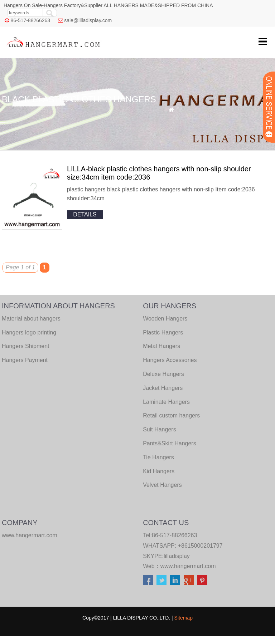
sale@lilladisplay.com (88, 20)
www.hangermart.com (188, 566)
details (85, 214)
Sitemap (183, 618)
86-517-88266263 (30, 20)
